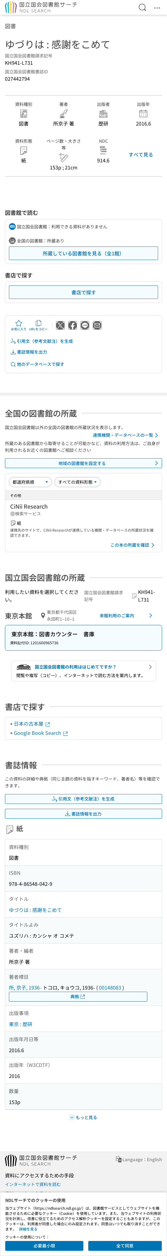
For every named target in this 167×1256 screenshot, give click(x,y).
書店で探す (83, 292)
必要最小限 (44, 1245)
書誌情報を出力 (28, 352)
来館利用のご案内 (127, 615)
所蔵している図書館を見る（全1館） (83, 253)
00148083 (110, 987)
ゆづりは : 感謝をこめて (35, 909)
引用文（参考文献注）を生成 (41, 341)
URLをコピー (38, 325)
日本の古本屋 (32, 723)
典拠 (78, 996)
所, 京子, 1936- (25, 987)
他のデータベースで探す (37, 364)
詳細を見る (28, 1228)
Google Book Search (41, 732)
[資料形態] (77, 482)
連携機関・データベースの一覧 (126, 435)
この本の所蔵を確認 (133, 545)
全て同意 (124, 1245)
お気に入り (18, 325)
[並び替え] (30, 482)
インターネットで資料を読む (33, 1184)
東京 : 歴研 (20, 1024)
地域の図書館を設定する (109, 463)
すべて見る (141, 154)
